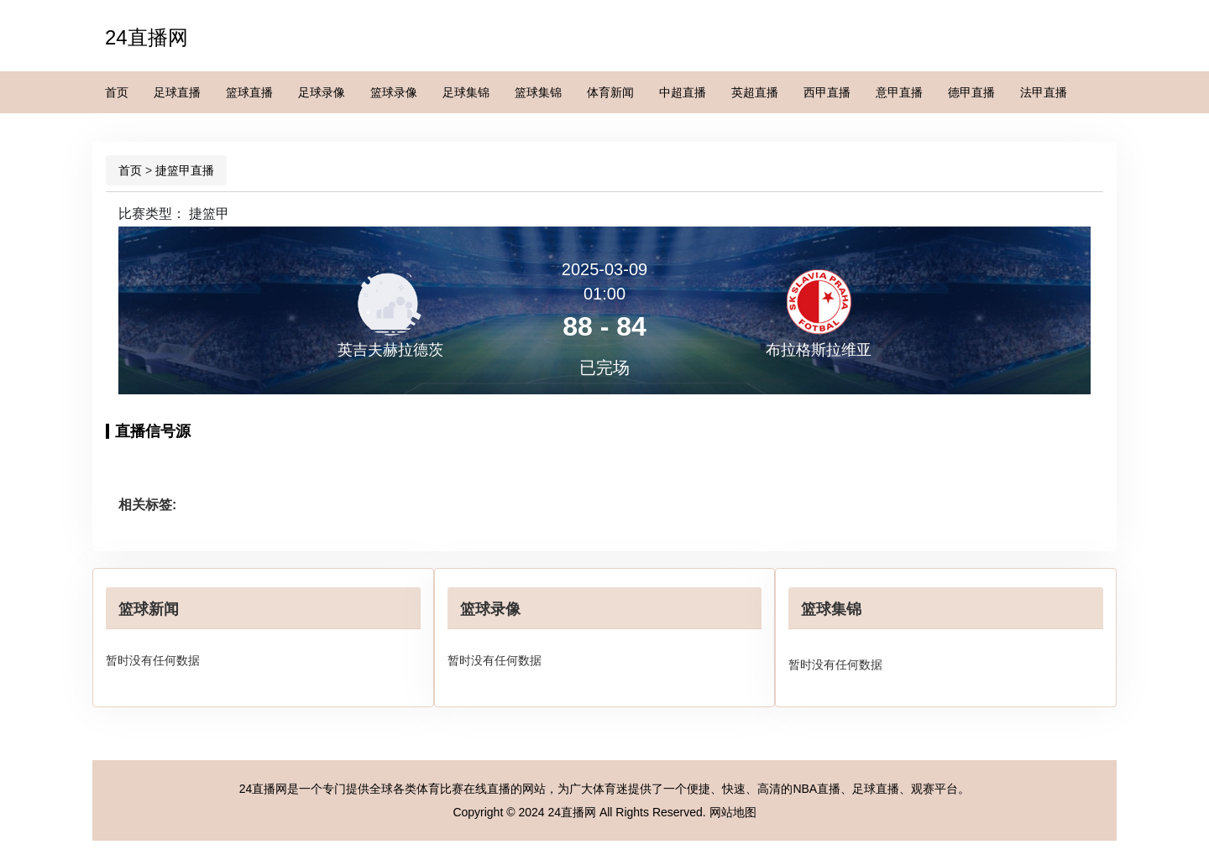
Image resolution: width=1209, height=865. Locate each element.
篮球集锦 (538, 92)
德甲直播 (971, 92)
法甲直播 (1043, 92)
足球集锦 (465, 92)
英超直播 (754, 92)
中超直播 (682, 92)
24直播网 (146, 37)
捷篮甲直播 (184, 170)
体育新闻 (610, 92)
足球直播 (177, 92)
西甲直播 (826, 92)
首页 (116, 92)
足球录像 (321, 92)
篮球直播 (249, 92)
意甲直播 (899, 92)
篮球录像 (393, 92)
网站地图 (732, 812)
